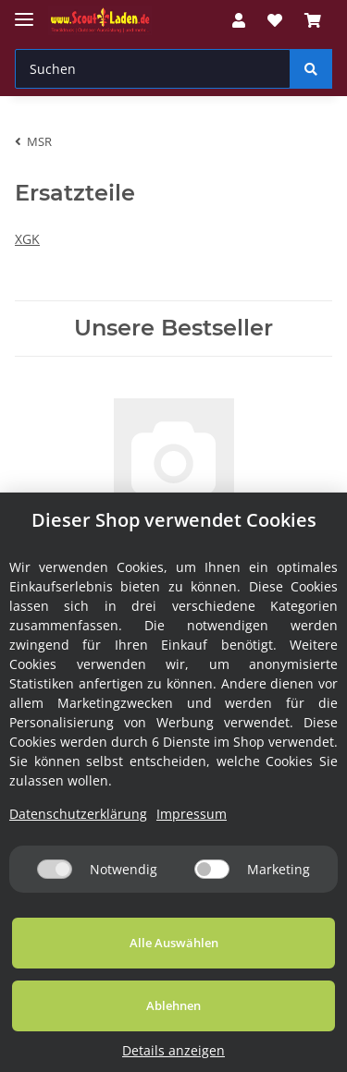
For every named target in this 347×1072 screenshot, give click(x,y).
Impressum (191, 813)
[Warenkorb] (312, 20)
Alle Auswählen (174, 942)
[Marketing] (211, 869)
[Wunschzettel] (274, 20)
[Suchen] (153, 69)
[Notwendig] (54, 869)
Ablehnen (173, 1005)
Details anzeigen (173, 1050)
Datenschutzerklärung (78, 813)
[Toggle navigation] (24, 11)
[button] (238, 20)
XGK (27, 239)
